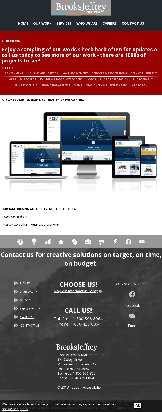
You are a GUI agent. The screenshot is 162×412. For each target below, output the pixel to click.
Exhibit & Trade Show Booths (61, 79)
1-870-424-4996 (76, 368)
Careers (110, 23)
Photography (143, 79)
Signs (78, 85)
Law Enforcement (75, 73)
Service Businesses (144, 73)
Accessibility (92, 387)
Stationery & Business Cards (106, 85)
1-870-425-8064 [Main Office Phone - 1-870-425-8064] (85, 324)
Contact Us (133, 23)
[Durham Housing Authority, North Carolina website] (81, 152)
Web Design (140, 85)
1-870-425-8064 (81, 378)
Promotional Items (56, 85)
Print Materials (25, 85)
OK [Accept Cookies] (137, 405)
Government (14, 73)
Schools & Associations (109, 73)
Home (23, 23)
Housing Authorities (42, 73)
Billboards (28, 79)
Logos (91, 79)
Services (64, 23)
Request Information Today (78, 291)
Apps (12, 79)
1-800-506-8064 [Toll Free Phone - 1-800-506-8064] (88, 318)
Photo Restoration (114, 79)
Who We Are (86, 23)
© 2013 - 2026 (68, 387)
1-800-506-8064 (85, 373)
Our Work (42, 23)
